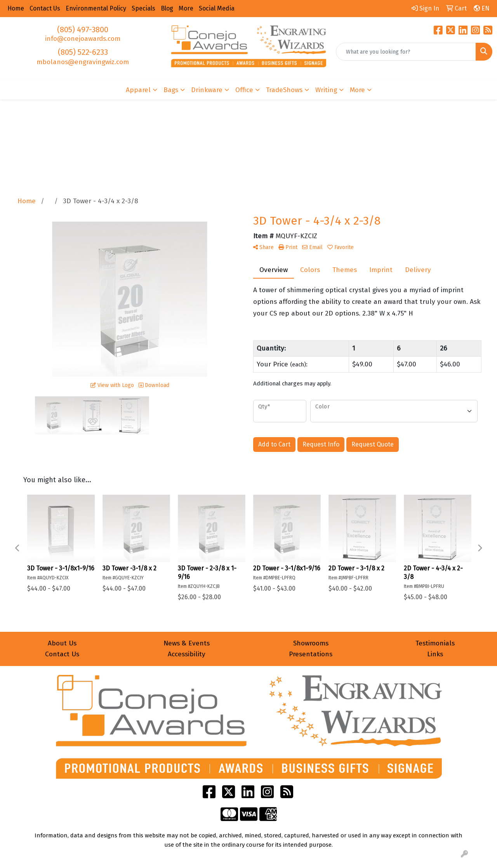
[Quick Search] (406, 52)
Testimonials (435, 643)
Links (435, 654)
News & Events (186, 643)
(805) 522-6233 (83, 52)
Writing (326, 90)
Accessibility (186, 654)
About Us (62, 643)
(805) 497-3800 (82, 29)
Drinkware (206, 90)
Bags (170, 90)
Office (244, 90)
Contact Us (62, 654)
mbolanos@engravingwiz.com (82, 62)
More (357, 90)
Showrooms (310, 643)
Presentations (310, 654)
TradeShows (284, 90)
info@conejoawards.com (82, 39)
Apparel (138, 90)
